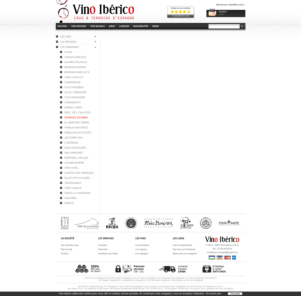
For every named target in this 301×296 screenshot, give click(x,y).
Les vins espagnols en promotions (201, 278)
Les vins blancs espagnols (144, 278)
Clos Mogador (75, 97)
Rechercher (241, 26)
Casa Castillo (74, 77)
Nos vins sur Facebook (184, 249)
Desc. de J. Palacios (78, 112)
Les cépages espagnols (108, 280)
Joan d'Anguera (75, 147)
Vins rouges (78, 26)
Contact (65, 253)
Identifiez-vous (236, 4)
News (155, 26)
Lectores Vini (74, 137)
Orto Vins (71, 168)
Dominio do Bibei (76, 117)
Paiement (102, 249)
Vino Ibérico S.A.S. (229, 245)
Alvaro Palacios (76, 62)
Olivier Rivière (74, 163)
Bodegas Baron (75, 67)
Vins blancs (97, 26)
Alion (68, 52)
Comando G (73, 102)
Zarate (69, 203)
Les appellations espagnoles (133, 280)
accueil (62, 26)
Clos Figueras (74, 87)
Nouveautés (140, 26)
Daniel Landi (73, 107)
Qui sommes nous (70, 245)
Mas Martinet (74, 152)
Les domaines (142, 245)
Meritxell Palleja (76, 157)
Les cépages (141, 253)
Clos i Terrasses (76, 92)
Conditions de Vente (108, 253)
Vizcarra (71, 198)
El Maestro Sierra (77, 122)
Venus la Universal (78, 193)
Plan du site (66, 249)
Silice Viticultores (77, 178)
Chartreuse (73, 82)
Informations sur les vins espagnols (187, 280)
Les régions (141, 249)
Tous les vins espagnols (95, 278)
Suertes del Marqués (79, 173)
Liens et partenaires (182, 245)
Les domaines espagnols (159, 280)
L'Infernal (72, 142)
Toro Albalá (73, 188)
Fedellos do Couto (78, 132)
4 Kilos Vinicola (75, 57)
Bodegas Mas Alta (77, 72)
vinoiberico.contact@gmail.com (222, 252)
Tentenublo (73, 183)
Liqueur (124, 26)
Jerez (112, 26)
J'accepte (235, 293)
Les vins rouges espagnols (119, 278)
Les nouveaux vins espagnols (171, 278)
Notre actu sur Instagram (185, 253)
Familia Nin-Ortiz (76, 127)
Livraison (102, 245)
